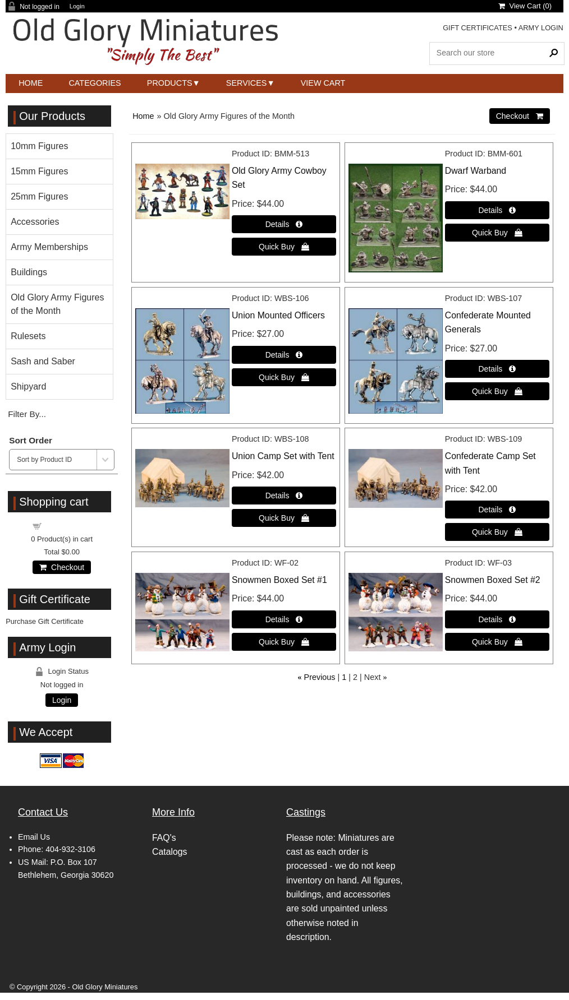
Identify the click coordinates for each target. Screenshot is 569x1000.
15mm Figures (39, 171)
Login (77, 6)
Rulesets (28, 336)
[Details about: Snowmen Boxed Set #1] (284, 619)
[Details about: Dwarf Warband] (497, 210)
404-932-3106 (70, 849)
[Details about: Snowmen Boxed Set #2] (497, 619)
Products (169, 82)
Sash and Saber (43, 361)
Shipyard (28, 386)
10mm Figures (39, 146)
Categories (94, 82)
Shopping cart (68, 525)
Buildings (29, 272)
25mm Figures (39, 196)
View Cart (323, 82)
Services (246, 82)
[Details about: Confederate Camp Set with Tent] (497, 509)
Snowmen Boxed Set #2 (492, 580)
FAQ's (164, 837)
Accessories (35, 221)
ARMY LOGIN (540, 28)
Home (31, 82)
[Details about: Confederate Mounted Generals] (497, 369)
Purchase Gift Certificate (45, 621)
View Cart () (525, 6)
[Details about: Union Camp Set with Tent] (284, 495)
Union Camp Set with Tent (283, 456)
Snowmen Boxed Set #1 (279, 580)
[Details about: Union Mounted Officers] (284, 355)
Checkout (61, 567)
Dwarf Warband (475, 170)
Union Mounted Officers (278, 315)
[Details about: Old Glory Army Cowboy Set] (284, 224)
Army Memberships (49, 247)
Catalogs (169, 852)
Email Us (34, 836)
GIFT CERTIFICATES (477, 28)
